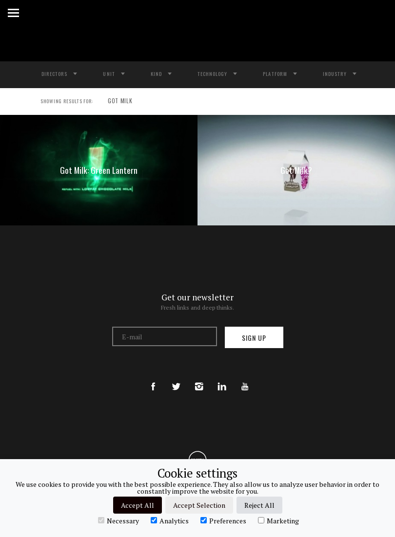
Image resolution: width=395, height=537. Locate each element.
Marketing (278, 520)
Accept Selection (199, 505)
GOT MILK (116, 101)
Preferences (223, 520)
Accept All (137, 505)
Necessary (118, 520)
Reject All (259, 505)
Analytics (170, 520)
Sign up (254, 338)
